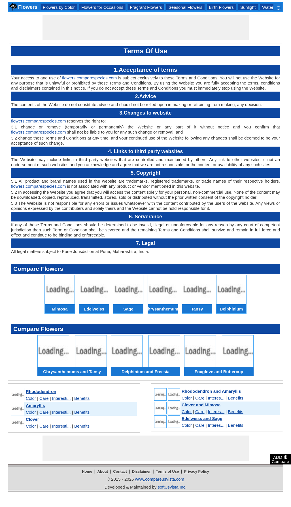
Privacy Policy (196, 471)
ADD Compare (280, 459)
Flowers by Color (59, 7)
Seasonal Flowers (185, 7)
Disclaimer (141, 471)
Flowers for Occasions (102, 7)
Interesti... (61, 398)
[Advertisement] (146, 27)
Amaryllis (35, 405)
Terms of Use (167, 471)
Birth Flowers (221, 7)
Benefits (82, 398)
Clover (32, 419)
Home (87, 471)
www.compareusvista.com (159, 479)
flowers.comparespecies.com (89, 77)
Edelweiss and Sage (202, 418)
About (102, 471)
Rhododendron (41, 391)
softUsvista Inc (171, 487)
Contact (120, 471)
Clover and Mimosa (201, 404)
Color (31, 398)
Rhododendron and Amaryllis (211, 391)
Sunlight (248, 7)
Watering (270, 7)
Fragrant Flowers (146, 7)
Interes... (216, 398)
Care (44, 398)
